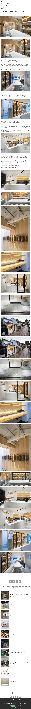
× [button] (30, 698)
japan (20, 586)
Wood (17, 587)
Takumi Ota (9, 168)
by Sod (11, 605)
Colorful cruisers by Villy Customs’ (16, 671)
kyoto (22, 586)
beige (4, 586)
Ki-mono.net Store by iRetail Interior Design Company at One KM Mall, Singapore (20, 595)
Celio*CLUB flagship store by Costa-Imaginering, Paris (20, 662)
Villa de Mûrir (12, 623)
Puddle (16, 167)
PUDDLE (29, 586)
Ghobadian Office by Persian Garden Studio (18, 652)
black (5, 586)
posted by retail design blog (5, 12)
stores (13, 587)
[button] (5, 703)
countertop (13, 586)
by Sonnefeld (12, 634)
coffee (8, 586)
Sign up (15, 692)
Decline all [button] (18, 705)
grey (18, 586)
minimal (26, 586)
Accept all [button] (12, 705)
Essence (11, 604)
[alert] (15, 703)
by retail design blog (13, 596)
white (15, 587)
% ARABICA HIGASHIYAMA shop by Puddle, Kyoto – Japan (12, 11)
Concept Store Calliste (14, 633)
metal (24, 586)
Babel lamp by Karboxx (14, 681)
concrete (10, 586)
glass (16, 586)
